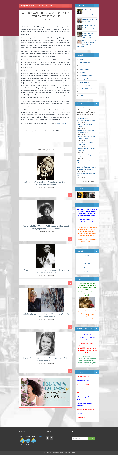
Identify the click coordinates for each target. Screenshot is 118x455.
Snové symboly (84, 79)
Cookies (82, 95)
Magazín (82, 59)
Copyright (45, 452)
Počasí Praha (87, 255)
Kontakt (64, 452)
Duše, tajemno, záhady (86, 75)
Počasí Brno (87, 263)
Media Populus (71, 452)
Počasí (40, 436)
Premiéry (82, 92)
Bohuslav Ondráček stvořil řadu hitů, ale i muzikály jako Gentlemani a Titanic (89, 28)
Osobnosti (47, 19)
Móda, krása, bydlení (86, 69)
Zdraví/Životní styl (85, 82)
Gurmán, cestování (85, 85)
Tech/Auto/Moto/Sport (86, 88)
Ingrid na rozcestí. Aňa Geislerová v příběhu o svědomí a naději (87, 35)
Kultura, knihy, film (85, 62)
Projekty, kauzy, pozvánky (87, 66)
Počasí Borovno (87, 272)
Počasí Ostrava (87, 268)
